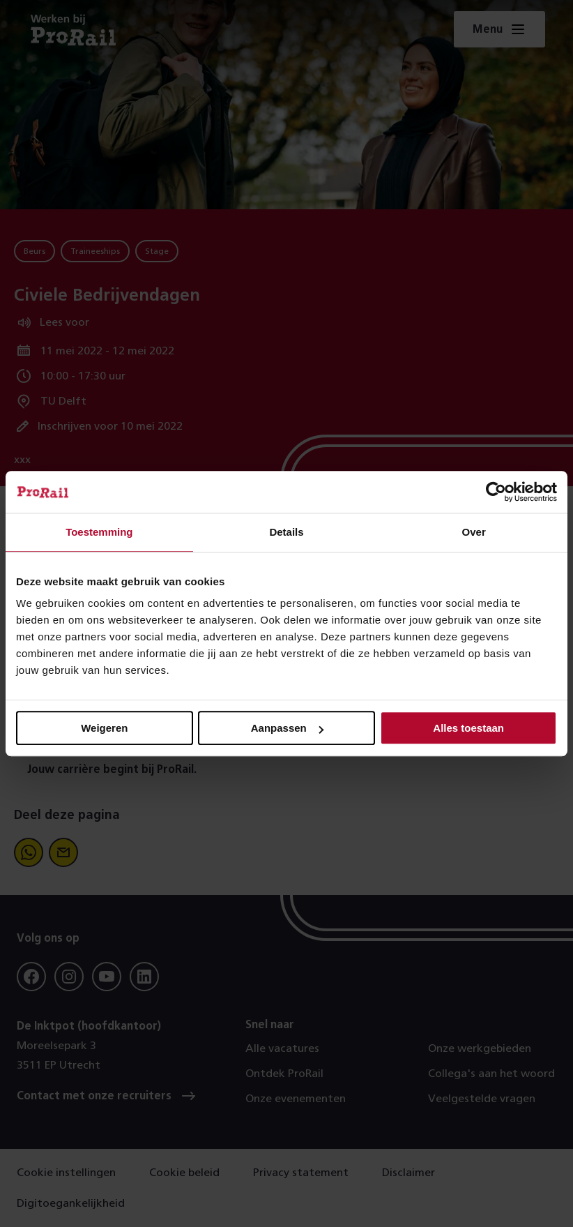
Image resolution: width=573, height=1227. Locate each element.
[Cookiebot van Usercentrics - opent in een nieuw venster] (496, 491)
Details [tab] (286, 532)
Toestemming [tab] (99, 532)
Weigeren (104, 728)
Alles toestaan (468, 728)
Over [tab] (474, 532)
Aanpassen (287, 728)
